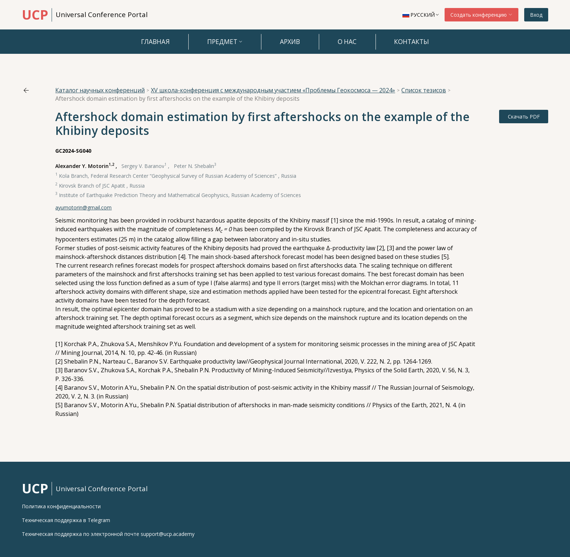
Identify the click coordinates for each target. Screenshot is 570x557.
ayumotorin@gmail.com (83, 207)
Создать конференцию (481, 14)
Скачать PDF (524, 116)
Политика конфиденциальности (61, 506)
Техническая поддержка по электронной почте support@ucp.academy (108, 534)
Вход (536, 14)
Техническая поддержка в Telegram (66, 520)
